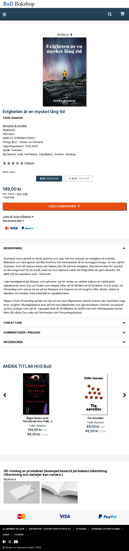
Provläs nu (63, 34)
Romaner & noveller (15, 125)
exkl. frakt (22, 193)
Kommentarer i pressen (22, 332)
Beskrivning (13, 248)
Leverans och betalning (105, 529)
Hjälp (6, 534)
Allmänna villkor (13, 529)
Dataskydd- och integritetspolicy (50, 529)
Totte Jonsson (13, 117)
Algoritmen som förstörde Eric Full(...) (37, 419)
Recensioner (13, 342)
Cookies (19, 534)
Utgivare (81, 529)
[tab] (64, 246)
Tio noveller (95, 418)
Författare (13, 322)
